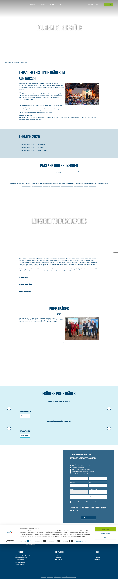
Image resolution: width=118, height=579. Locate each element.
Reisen (52, 4)
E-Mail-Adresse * (93, 489)
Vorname (72, 482)
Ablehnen (105, 572)
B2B (59, 4)
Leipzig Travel (8, 62)
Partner (97, 556)
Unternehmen (73, 476)
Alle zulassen (105, 564)
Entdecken (33, 4)
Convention (97, 559)
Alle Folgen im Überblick (87, 541)
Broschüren (59, 557)
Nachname (92, 476)
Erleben (43, 4)
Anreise (59, 556)
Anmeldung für (74, 464)
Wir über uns (16, 62)
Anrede (72, 489)
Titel (90, 482)
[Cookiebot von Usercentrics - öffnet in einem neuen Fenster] (9, 576)
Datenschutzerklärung (84, 502)
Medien (98, 557)
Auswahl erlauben (105, 568)
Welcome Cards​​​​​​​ (59, 559)
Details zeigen (80, 576)
